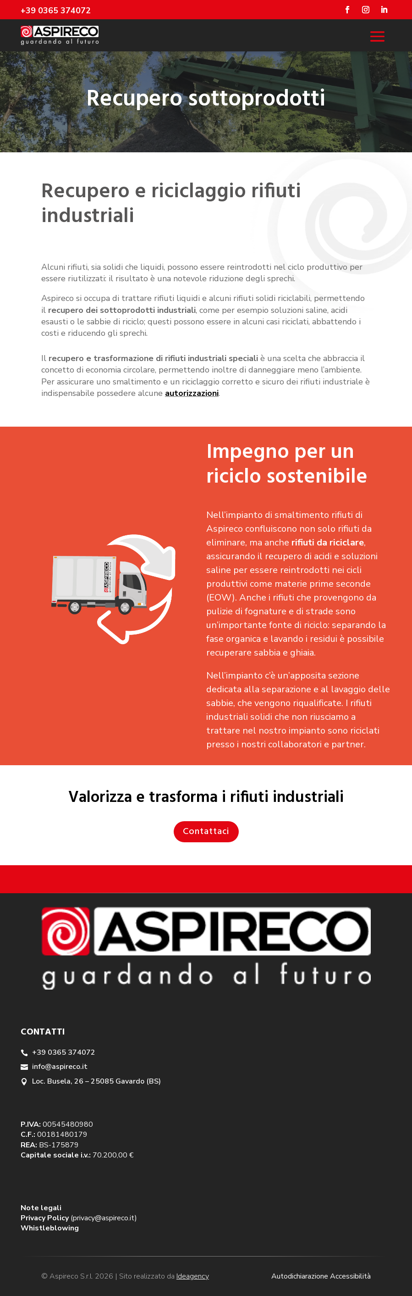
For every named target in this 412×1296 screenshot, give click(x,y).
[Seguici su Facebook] (347, 9)
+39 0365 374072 (63, 1052)
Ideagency (192, 1276)
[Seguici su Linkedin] (384, 9)
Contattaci (206, 831)
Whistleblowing (50, 1228)
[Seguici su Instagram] (365, 9)
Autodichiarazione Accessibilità (321, 1276)
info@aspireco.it (60, 1067)
